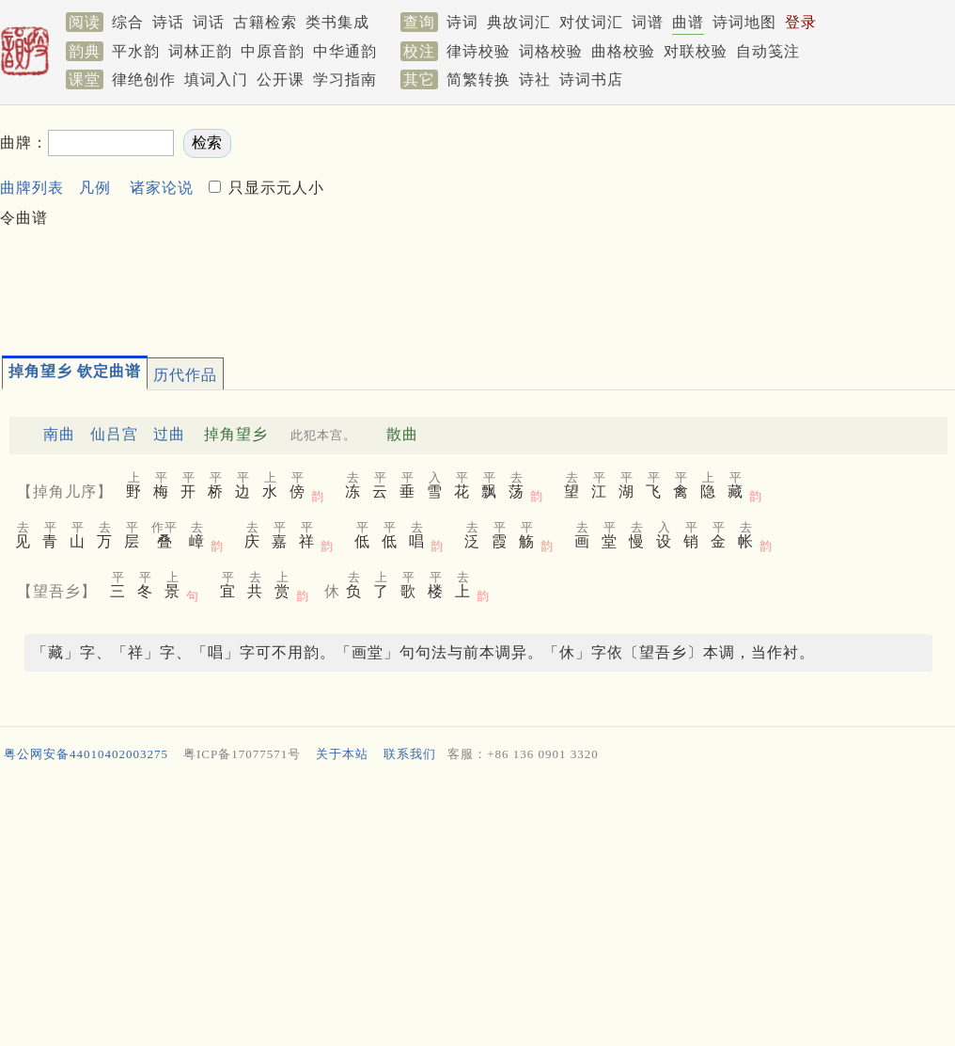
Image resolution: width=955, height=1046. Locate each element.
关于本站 (342, 754)
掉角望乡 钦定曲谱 (74, 371)
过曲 (169, 434)
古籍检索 (265, 22)
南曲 (59, 434)
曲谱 (688, 22)
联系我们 (410, 754)
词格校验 (551, 51)
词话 (209, 22)
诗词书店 (591, 79)
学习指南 (345, 79)
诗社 (535, 79)
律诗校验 (478, 51)
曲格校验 (623, 51)
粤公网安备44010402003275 (86, 754)
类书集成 (337, 22)
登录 (801, 22)
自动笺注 (768, 51)
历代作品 (185, 375)
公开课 (281, 79)
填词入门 (216, 79)
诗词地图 (744, 22)
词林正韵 (200, 51)
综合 (128, 22)
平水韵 (136, 51)
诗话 (168, 22)
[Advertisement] (447, 222)
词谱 (648, 22)
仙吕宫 (114, 434)
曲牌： (24, 143)
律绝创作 (144, 79)
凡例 (95, 188)
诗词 (462, 22)
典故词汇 (519, 22)
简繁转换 (478, 79)
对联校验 (696, 51)
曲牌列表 (32, 188)
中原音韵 (273, 51)
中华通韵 (345, 51)
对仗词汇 (591, 22)
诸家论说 (162, 188)
